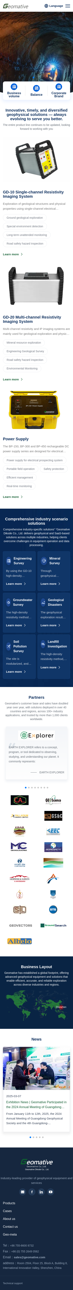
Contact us (10, 1226)
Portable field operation (21, 468)
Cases (7, 1211)
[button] (33, 77)
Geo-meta (10, 1234)
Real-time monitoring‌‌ (19, 486)
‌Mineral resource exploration (24, 342)
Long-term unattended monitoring (27, 235)
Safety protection (54, 468)
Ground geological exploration (25, 217)
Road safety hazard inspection (25, 243)
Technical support (13, 1283)
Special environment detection (25, 226)
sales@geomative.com (23, 1257)
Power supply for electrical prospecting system (35, 460)
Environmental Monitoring (22, 368)
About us (9, 1218)
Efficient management (20, 477)
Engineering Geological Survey (25, 351)
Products (9, 1203)
